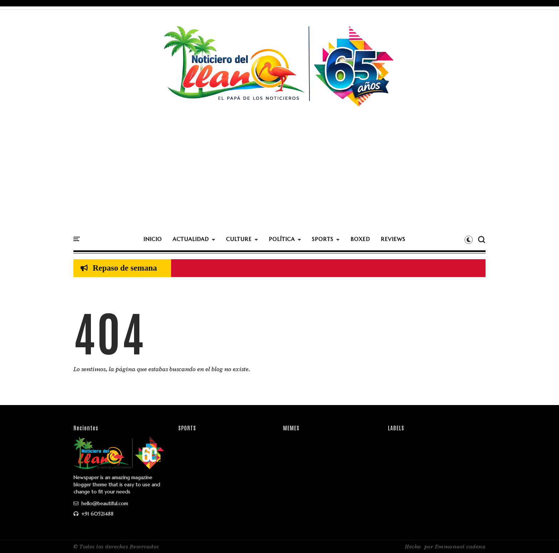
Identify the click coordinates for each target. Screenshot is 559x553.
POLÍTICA (282, 239)
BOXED (360, 239)
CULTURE (239, 239)
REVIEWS (393, 239)
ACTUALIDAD (191, 239)
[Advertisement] (279, 178)
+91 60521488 (93, 514)
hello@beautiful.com (100, 503)
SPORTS (322, 239)
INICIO (152, 239)
